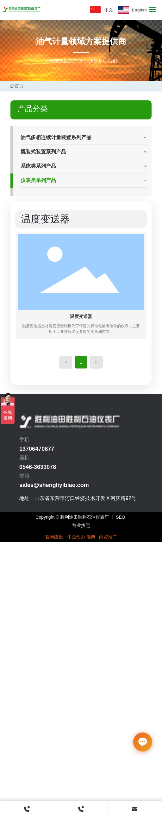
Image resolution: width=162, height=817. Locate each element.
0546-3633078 (37, 467)
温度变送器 (81, 316)
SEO (120, 517)
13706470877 (36, 449)
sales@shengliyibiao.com (54, 485)
